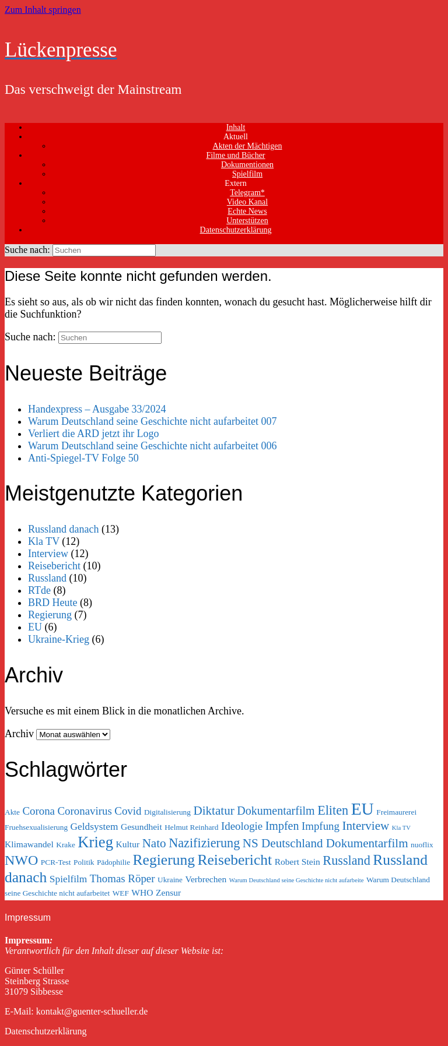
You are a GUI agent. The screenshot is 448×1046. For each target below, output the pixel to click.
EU (35, 627)
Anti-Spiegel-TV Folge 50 (83, 458)
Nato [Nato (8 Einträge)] (154, 843)
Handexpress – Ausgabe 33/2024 (97, 409)
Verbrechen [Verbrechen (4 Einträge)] (205, 879)
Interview (48, 553)
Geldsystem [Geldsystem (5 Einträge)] (94, 826)
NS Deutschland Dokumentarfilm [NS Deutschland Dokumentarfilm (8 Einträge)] (325, 843)
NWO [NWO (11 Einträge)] (21, 860)
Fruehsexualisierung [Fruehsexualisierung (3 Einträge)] (36, 827)
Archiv (19, 733)
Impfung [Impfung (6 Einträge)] (321, 826)
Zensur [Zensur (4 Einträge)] (168, 892)
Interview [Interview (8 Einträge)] (365, 826)
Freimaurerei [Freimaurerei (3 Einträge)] (396, 812)
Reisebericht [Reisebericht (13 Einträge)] (234, 859)
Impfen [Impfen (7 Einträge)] (282, 825)
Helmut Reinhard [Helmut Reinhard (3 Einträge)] (191, 827)
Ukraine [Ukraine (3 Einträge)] (170, 879)
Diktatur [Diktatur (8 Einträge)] (213, 811)
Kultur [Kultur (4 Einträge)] (128, 844)
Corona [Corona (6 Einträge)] (38, 811)
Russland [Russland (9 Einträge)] (346, 860)
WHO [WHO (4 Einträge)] (142, 892)
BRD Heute (53, 602)
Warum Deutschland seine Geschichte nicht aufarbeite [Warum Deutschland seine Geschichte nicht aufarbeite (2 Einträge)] (296, 880)
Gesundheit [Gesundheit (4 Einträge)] (141, 827)
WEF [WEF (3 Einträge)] (121, 893)
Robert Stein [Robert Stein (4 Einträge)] (297, 862)
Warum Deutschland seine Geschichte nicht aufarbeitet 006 (152, 446)
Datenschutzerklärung (236, 230)
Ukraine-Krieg (58, 639)
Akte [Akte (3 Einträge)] (12, 812)
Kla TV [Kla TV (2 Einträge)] (401, 828)
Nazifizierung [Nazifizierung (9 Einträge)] (204, 843)
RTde (39, 590)
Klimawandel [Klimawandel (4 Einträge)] (29, 844)
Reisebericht (54, 566)
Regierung (50, 615)
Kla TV (44, 541)
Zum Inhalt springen (43, 10)
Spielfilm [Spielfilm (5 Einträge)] (69, 879)
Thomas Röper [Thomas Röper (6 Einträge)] (122, 878)
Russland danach (63, 529)
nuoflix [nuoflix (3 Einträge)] (422, 844)
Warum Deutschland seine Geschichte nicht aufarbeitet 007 (152, 421)
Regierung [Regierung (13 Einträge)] (164, 859)
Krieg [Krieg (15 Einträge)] (95, 842)
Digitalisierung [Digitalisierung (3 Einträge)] (167, 812)
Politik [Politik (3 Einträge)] (84, 862)
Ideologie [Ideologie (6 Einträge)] (241, 826)
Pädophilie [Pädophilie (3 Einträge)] (113, 862)
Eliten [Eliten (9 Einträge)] (332, 810)
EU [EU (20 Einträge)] (362, 809)
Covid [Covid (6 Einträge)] (127, 811)
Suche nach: (27, 250)
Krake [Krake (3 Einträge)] (65, 844)
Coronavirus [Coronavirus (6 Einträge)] (85, 811)
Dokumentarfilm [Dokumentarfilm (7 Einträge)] (275, 810)
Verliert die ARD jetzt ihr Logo (93, 433)
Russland (47, 578)
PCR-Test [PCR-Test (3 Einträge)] (56, 862)
